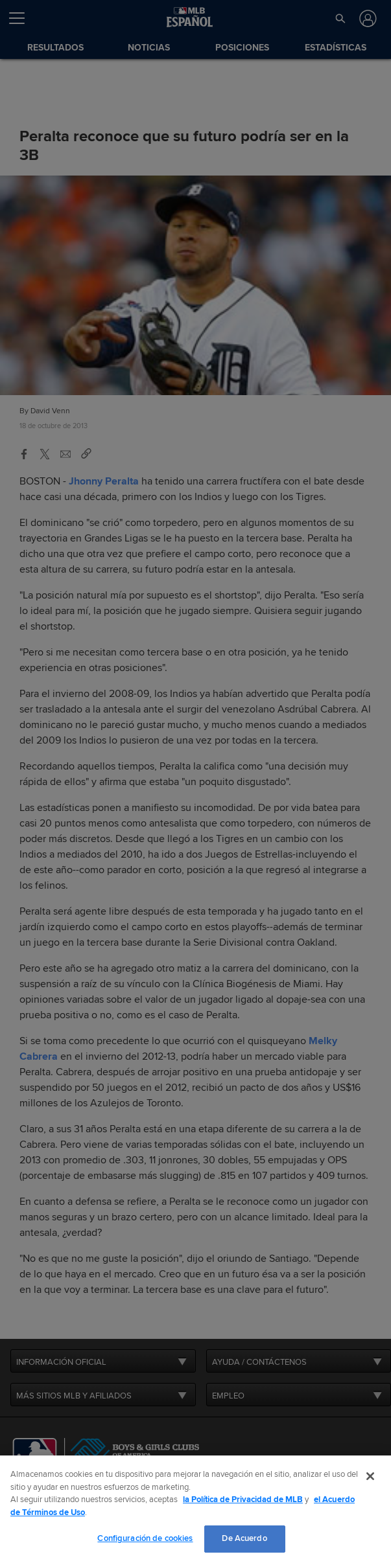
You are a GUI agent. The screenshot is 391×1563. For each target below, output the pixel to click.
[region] (195, 1509)
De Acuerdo (244, 1538)
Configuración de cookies (145, 1538)
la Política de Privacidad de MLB (243, 1499)
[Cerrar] (370, 1476)
